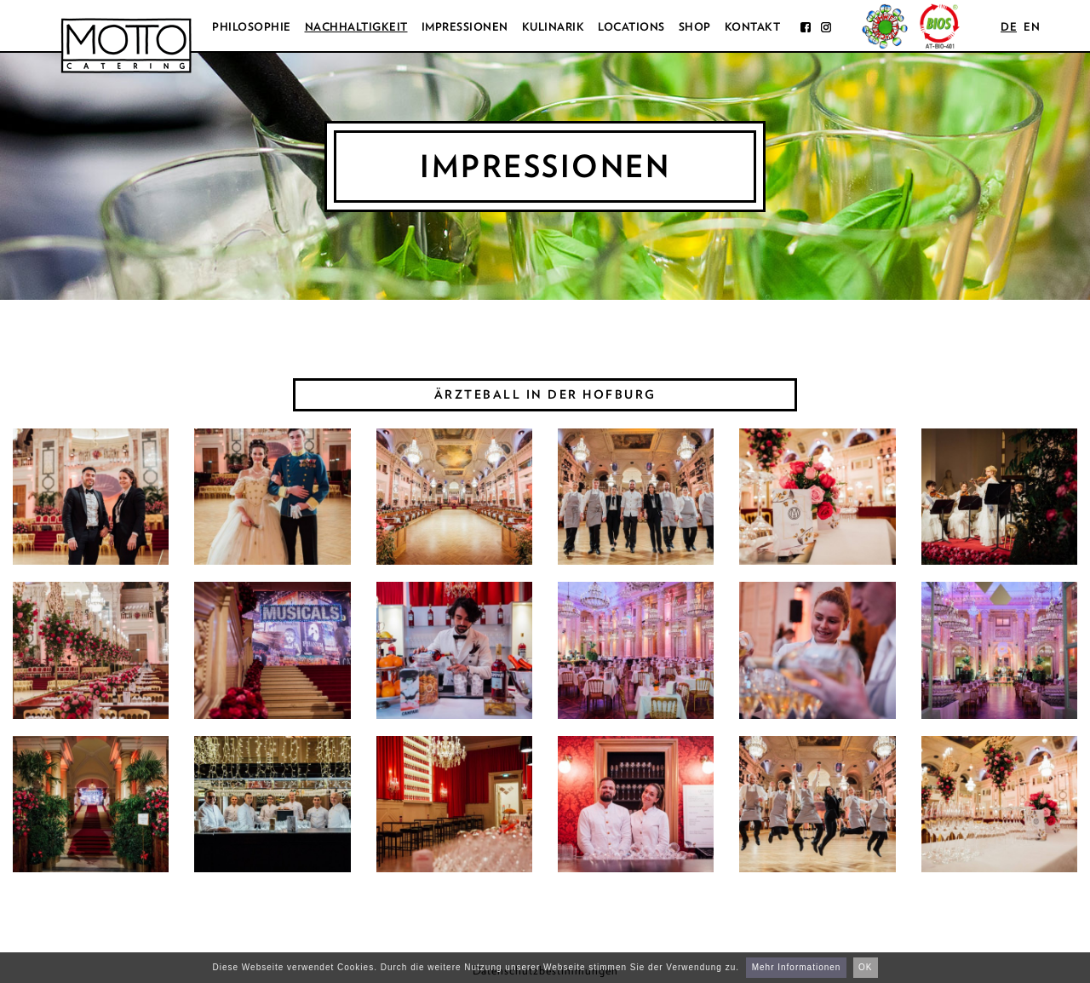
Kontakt (753, 26)
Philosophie (251, 26)
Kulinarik (553, 26)
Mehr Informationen (796, 967)
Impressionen (465, 26)
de (1009, 26)
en (1032, 26)
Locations (631, 26)
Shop (695, 26)
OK (865, 967)
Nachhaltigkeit (356, 26)
